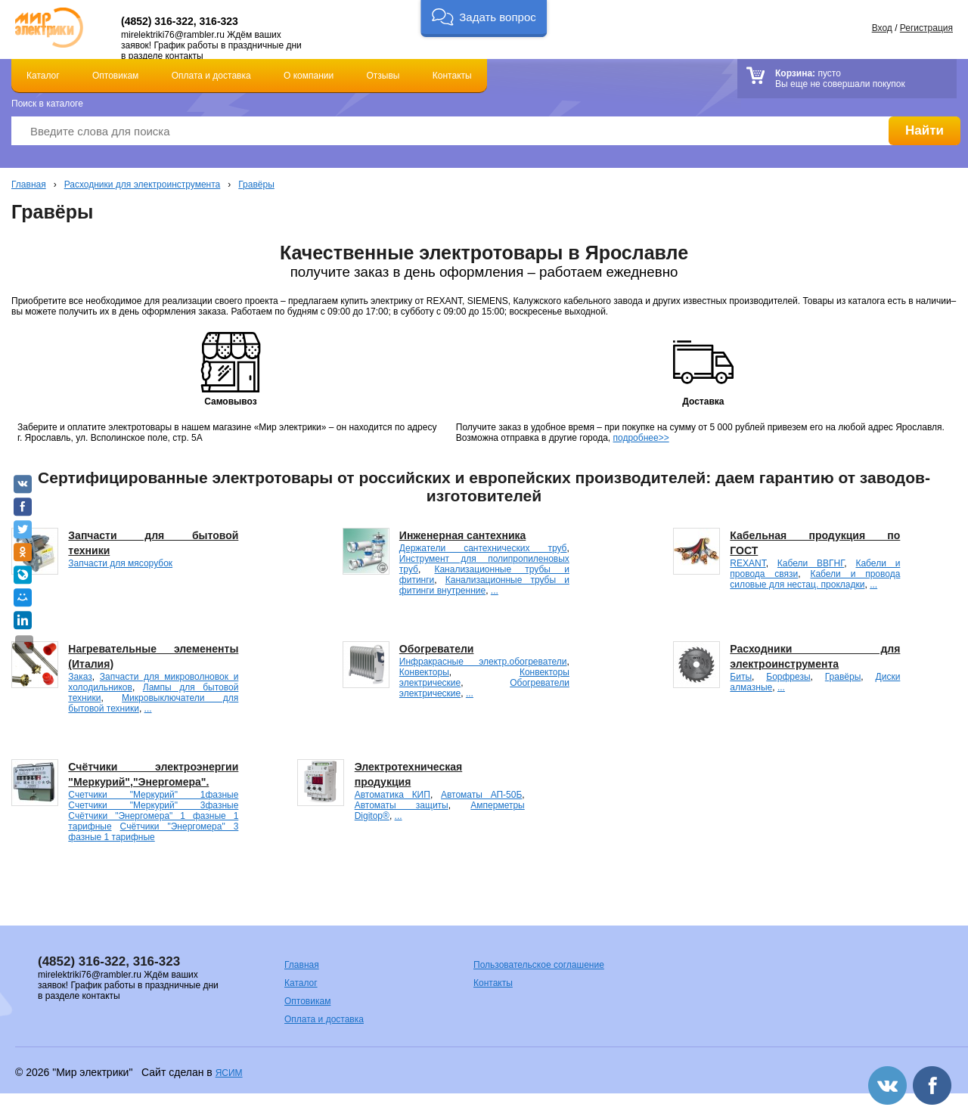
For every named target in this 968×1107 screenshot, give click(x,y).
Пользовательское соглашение (538, 965)
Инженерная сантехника (462, 535)
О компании (309, 75)
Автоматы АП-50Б (481, 794)
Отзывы (383, 75)
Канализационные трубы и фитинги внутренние (484, 585)
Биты (741, 676)
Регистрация (926, 28)
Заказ (80, 676)
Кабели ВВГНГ (810, 563)
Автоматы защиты (401, 805)
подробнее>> (641, 438)
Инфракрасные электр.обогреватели (483, 661)
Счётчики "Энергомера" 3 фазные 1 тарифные (153, 831)
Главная (28, 184)
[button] (483, 18)
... (494, 590)
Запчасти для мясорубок (120, 563)
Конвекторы (424, 672)
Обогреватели (436, 649)
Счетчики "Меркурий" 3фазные (153, 805)
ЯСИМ (229, 1073)
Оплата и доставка (211, 75)
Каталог (43, 75)
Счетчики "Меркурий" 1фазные (153, 794)
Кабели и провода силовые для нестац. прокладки (815, 579)
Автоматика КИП (392, 794)
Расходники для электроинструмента (142, 184)
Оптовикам (115, 75)
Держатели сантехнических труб (483, 548)
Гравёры (256, 184)
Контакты (452, 75)
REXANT (747, 563)
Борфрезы (788, 676)
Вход (882, 28)
